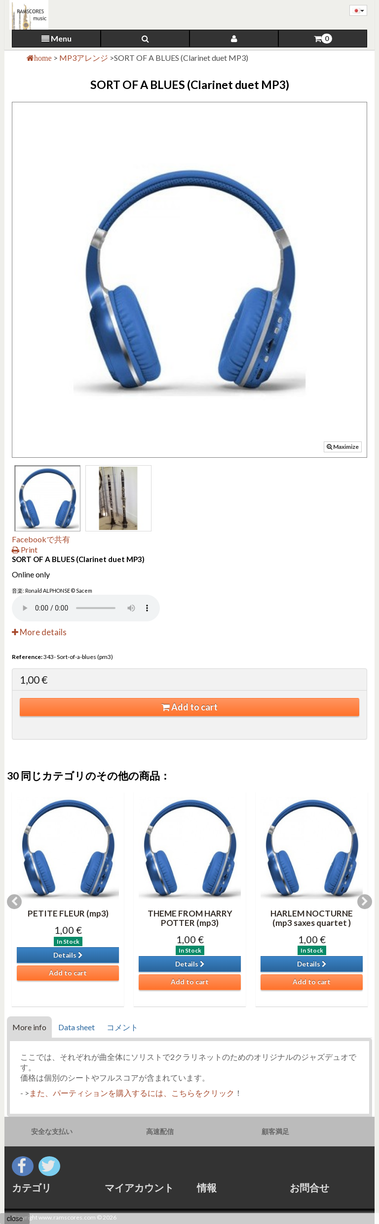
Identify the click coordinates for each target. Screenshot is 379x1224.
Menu (56, 38)
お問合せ (309, 1187)
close (15, 1219)
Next (364, 901)
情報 (207, 1187)
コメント (122, 1027)
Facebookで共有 (41, 539)
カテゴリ (31, 1187)
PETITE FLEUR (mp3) (68, 913)
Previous (14, 901)
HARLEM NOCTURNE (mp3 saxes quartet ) (311, 918)
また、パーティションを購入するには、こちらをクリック (131, 1092)
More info (29, 1027)
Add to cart (189, 706)
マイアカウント (139, 1187)
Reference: (27, 656)
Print (25, 549)
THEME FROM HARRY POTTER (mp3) (190, 918)
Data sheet (76, 1027)
